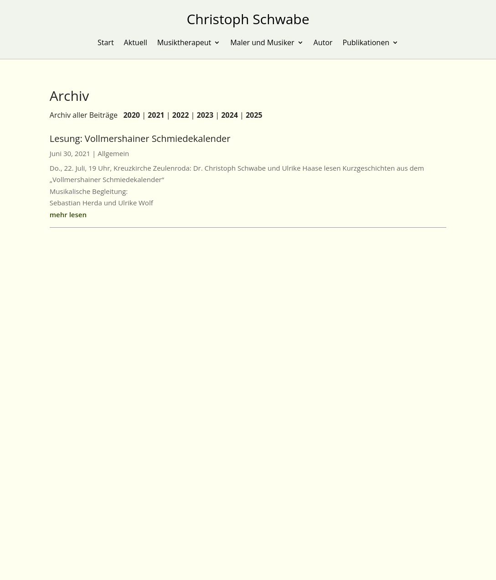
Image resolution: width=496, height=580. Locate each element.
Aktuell (135, 43)
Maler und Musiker (262, 43)
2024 (229, 115)
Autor (323, 43)
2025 (254, 115)
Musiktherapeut (184, 43)
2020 (131, 115)
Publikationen (365, 43)
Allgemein (113, 153)
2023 (205, 115)
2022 (180, 115)
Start (106, 43)
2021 (156, 115)
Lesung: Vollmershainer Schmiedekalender (140, 138)
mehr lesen (68, 214)
